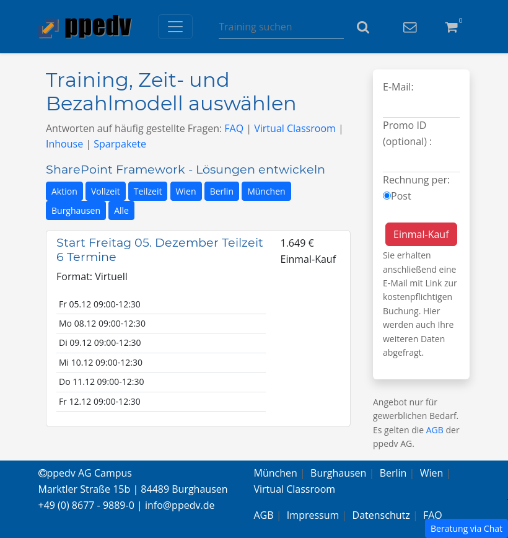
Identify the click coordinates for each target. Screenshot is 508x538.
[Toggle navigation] (175, 26)
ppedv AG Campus (85, 473)
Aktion (64, 191)
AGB (435, 430)
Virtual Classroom (295, 128)
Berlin (222, 191)
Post (401, 196)
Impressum (313, 515)
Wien (186, 191)
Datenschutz (381, 515)
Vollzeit (105, 191)
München (266, 191)
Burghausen (75, 210)
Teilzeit (148, 191)
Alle (121, 210)
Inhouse (64, 144)
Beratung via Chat (466, 528)
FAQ (233, 128)
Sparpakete (120, 144)
